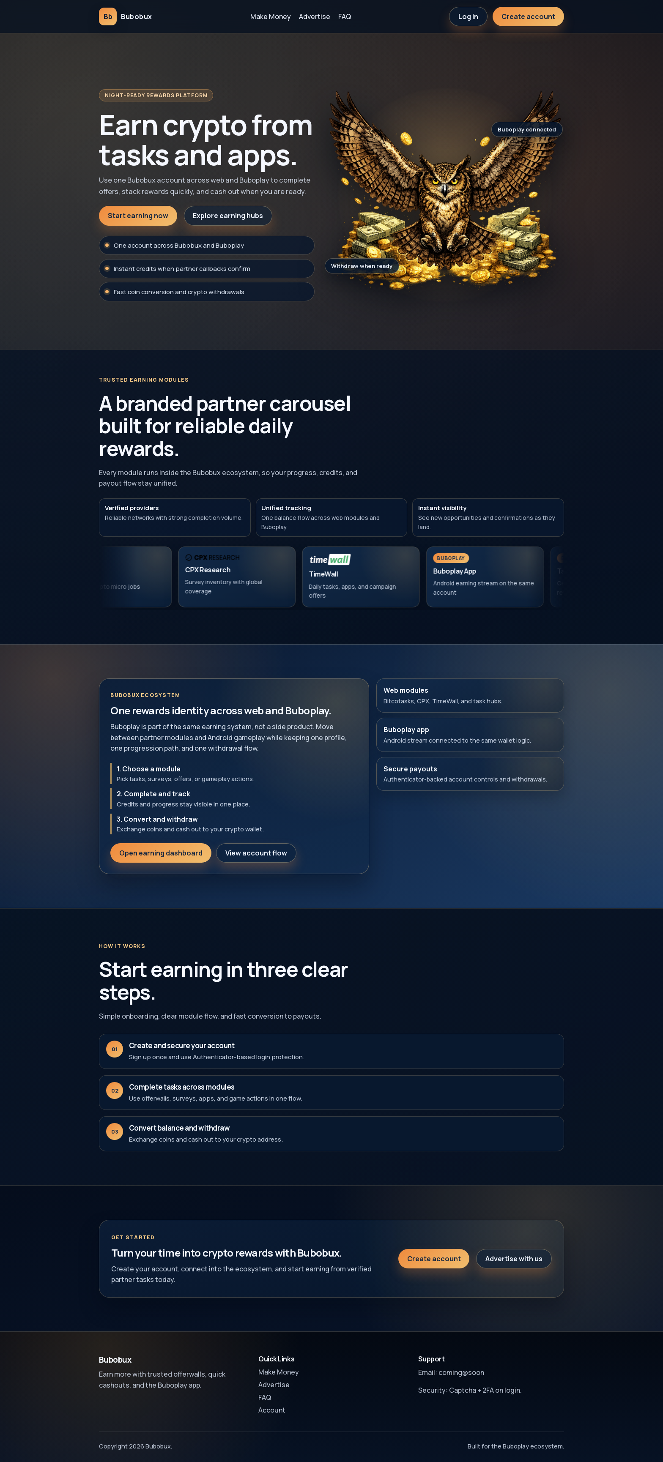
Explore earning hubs (228, 215)
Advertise (314, 16)
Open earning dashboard (161, 860)
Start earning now (138, 215)
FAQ (344, 16)
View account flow (256, 860)
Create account (528, 16)
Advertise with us (513, 1266)
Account (271, 1410)
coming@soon (461, 1372)
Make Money (270, 16)
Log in (468, 16)
